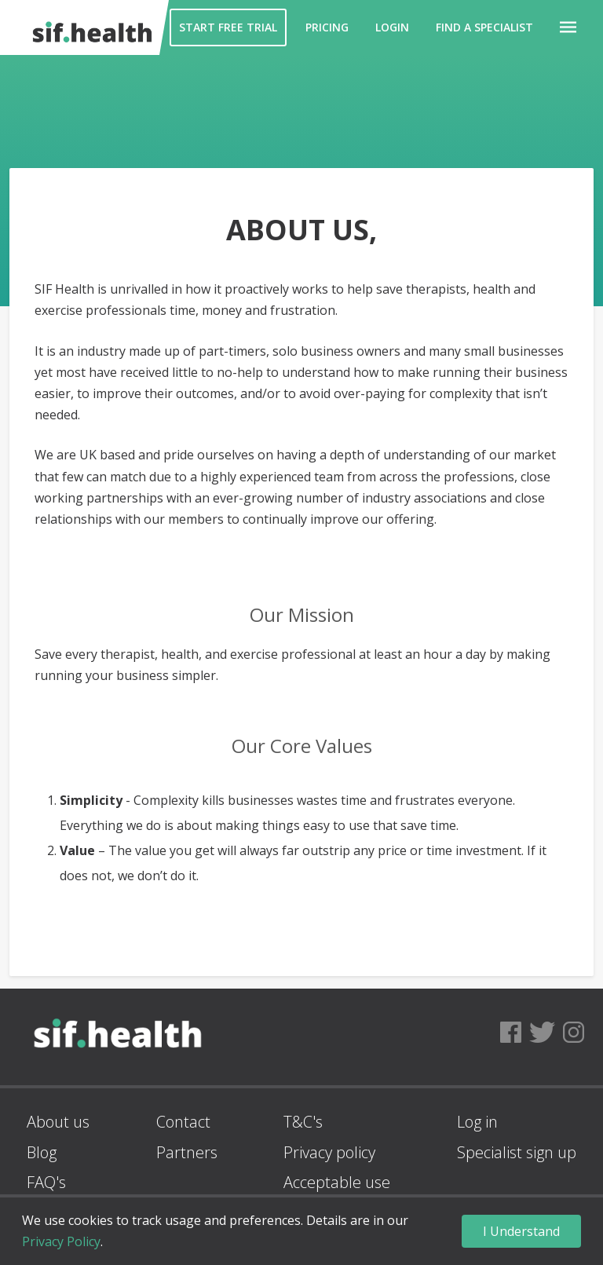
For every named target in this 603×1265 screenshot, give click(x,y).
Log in (477, 1121)
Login (392, 27)
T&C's (303, 1121)
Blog (42, 1152)
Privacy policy (329, 1152)
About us (58, 1121)
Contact (183, 1121)
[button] (568, 27)
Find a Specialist (484, 27)
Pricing (327, 27)
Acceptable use (336, 1182)
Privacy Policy (61, 1241)
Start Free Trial (228, 27)
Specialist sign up (516, 1152)
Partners (186, 1152)
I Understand (521, 1231)
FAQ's (46, 1182)
